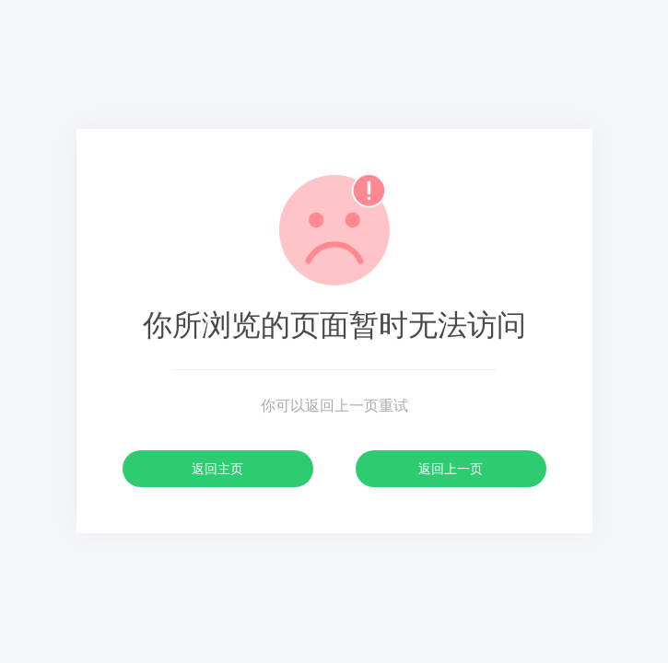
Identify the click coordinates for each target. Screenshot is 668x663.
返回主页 (217, 468)
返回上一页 (450, 468)
